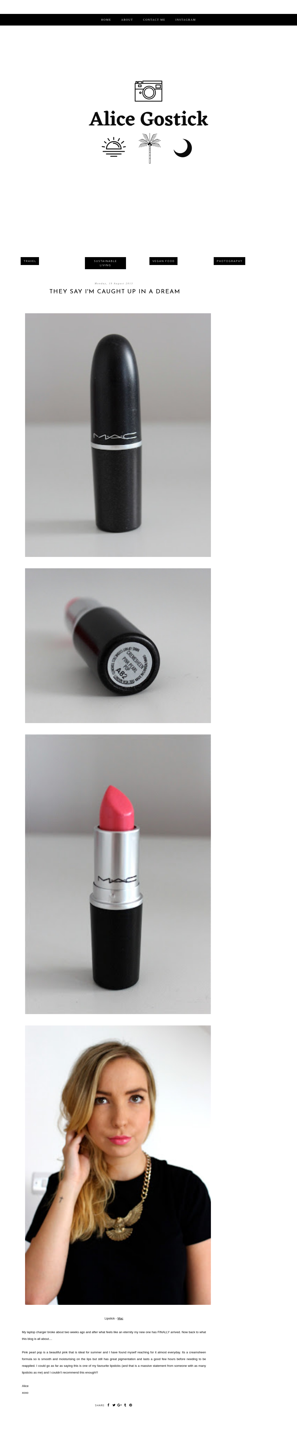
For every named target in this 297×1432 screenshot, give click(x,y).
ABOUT (127, 19)
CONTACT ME (154, 19)
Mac (120, 1318)
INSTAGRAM (185, 19)
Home (106, 19)
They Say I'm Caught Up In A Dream (114, 292)
